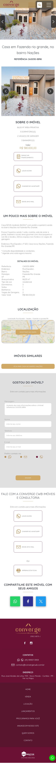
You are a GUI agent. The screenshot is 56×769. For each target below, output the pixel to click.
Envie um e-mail (28, 202)
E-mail (7, 442)
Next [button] (53, 21)
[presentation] (28, 468)
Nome (7, 419)
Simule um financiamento (27, 156)
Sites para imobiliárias (28, 757)
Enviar (28, 478)
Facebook (28, 601)
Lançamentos (28, 711)
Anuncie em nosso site (28, 726)
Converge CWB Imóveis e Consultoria (28, 628)
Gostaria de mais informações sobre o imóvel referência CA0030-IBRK (28, 409)
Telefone (8, 431)
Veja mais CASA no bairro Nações (27, 366)
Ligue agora (27, 171)
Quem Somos (28, 733)
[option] (28, 20)
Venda (28, 696)
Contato (28, 740)
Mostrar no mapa (28, 332)
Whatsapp (15, 601)
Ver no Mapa (28, 678)
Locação (28, 704)
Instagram (31, 643)
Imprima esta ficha (29, 570)
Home (28, 689)
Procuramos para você (28, 718)
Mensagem (9, 401)
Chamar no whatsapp (30, 186)
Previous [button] (2, 21)
